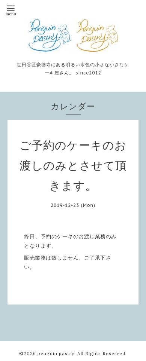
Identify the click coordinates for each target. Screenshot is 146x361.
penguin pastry (56, 353)
